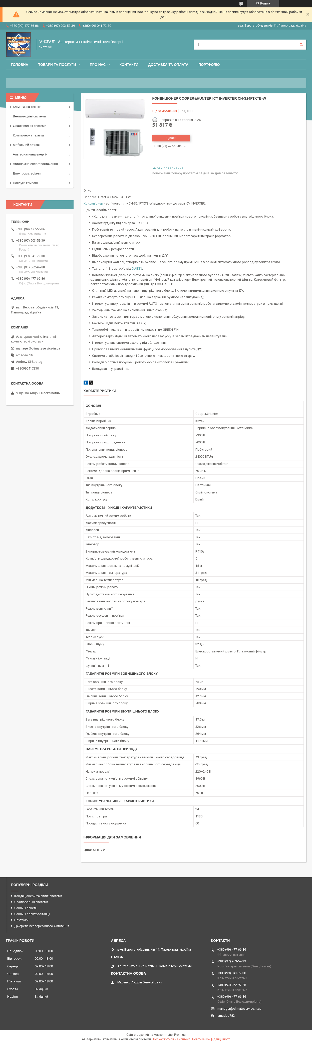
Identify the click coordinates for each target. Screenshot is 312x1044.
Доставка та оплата (168, 65)
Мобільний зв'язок (26, 145)
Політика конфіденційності (211, 1039)
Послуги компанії (26, 183)
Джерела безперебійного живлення (41, 926)
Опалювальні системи (29, 126)
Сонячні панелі (25, 908)
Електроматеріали (27, 173)
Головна (19, 65)
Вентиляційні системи (29, 116)
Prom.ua (180, 1034)
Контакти (129, 65)
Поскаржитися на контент (171, 1039)
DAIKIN (137, 268)
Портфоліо (209, 65)
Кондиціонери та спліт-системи (38, 896)
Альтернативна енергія (30, 154)
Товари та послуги (57, 65)
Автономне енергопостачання (35, 164)
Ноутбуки (21, 920)
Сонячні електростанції (32, 914)
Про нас (98, 65)
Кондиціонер (93, 203)
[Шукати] (301, 45)
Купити (171, 138)
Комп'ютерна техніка (28, 135)
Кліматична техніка (27, 107)
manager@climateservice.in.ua (38, 348)
